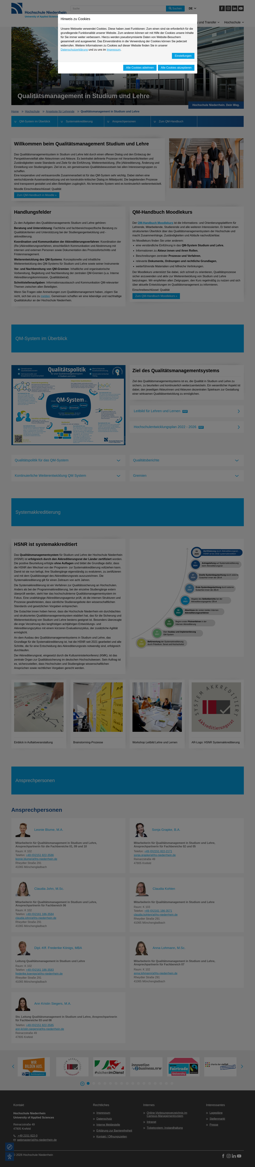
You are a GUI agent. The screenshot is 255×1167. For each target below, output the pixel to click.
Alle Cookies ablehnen (140, 67)
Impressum (114, 49)
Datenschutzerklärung (74, 49)
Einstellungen (183, 55)
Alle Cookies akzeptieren (176, 67)
